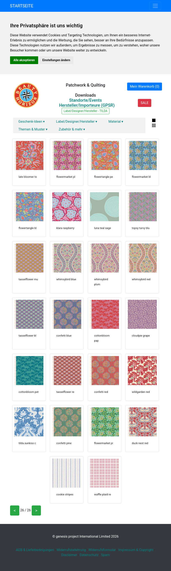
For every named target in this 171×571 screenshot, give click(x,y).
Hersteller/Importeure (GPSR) (87, 105)
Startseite (21, 5)
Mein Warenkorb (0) (144, 86)
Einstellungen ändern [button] (56, 60)
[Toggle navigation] (155, 6)
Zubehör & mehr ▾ (72, 129)
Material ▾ (115, 122)
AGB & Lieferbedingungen (35, 550)
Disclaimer (69, 555)
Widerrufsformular (102, 550)
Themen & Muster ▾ (32, 129)
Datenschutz (89, 555)
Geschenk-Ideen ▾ (31, 122)
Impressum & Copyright (135, 550)
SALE (145, 103)
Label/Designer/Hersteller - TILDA (85, 111)
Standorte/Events (85, 100)
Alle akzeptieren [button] (24, 60)
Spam (105, 555)
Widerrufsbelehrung (71, 550)
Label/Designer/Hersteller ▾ (76, 122)
